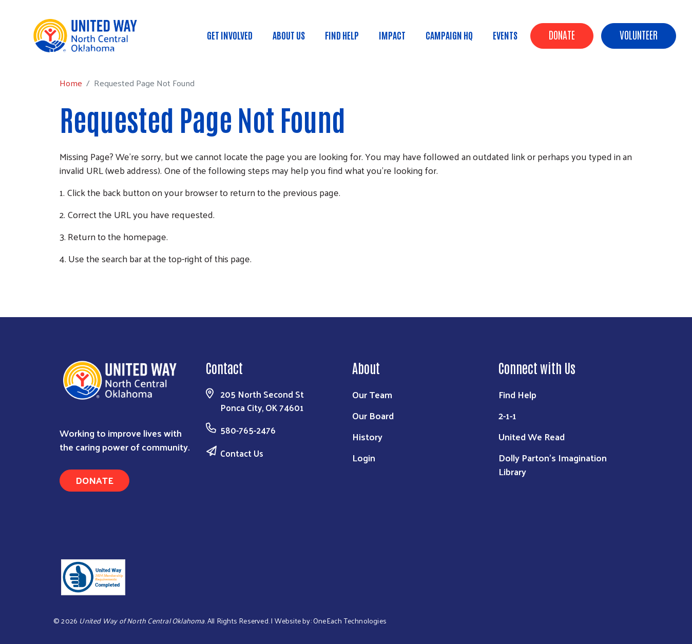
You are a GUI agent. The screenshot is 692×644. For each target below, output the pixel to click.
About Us (289, 35)
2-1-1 (507, 415)
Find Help (342, 35)
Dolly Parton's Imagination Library (552, 464)
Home (60, 51)
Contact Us (241, 453)
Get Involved (230, 35)
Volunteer (639, 34)
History (367, 436)
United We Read (531, 436)
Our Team (372, 394)
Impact (392, 35)
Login (363, 457)
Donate (562, 34)
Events (505, 35)
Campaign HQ (449, 35)
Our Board (373, 415)
